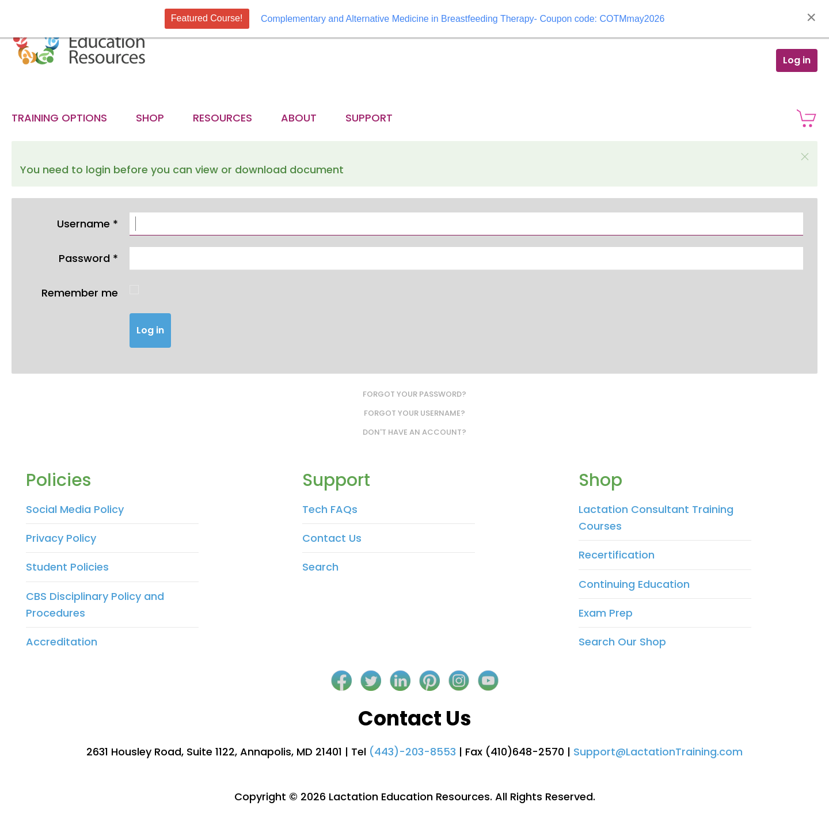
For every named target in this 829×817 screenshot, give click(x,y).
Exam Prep (606, 613)
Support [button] (369, 118)
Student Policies (67, 567)
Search (320, 567)
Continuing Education (634, 584)
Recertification (617, 555)
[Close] (811, 17)
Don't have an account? (414, 432)
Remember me (79, 293)
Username (87, 223)
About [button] (299, 118)
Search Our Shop (622, 641)
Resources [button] (222, 118)
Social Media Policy (75, 509)
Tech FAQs (330, 509)
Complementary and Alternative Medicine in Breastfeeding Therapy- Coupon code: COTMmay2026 (462, 19)
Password (88, 258)
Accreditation (61, 641)
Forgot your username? (414, 413)
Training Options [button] (59, 118)
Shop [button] (150, 118)
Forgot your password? (414, 394)
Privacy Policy (61, 538)
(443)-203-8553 (412, 751)
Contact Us (332, 538)
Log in (797, 60)
